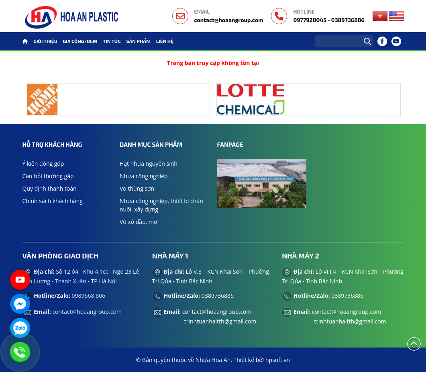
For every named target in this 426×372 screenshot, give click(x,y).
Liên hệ (164, 41)
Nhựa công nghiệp (144, 176)
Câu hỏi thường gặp (48, 176)
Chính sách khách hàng (52, 201)
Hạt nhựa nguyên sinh (148, 163)
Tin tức (112, 41)
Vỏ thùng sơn (137, 188)
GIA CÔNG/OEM (80, 41)
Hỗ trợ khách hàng (52, 144)
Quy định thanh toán (49, 188)
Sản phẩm (138, 41)
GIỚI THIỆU (45, 41)
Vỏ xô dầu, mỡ (138, 222)
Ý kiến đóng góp (43, 163)
